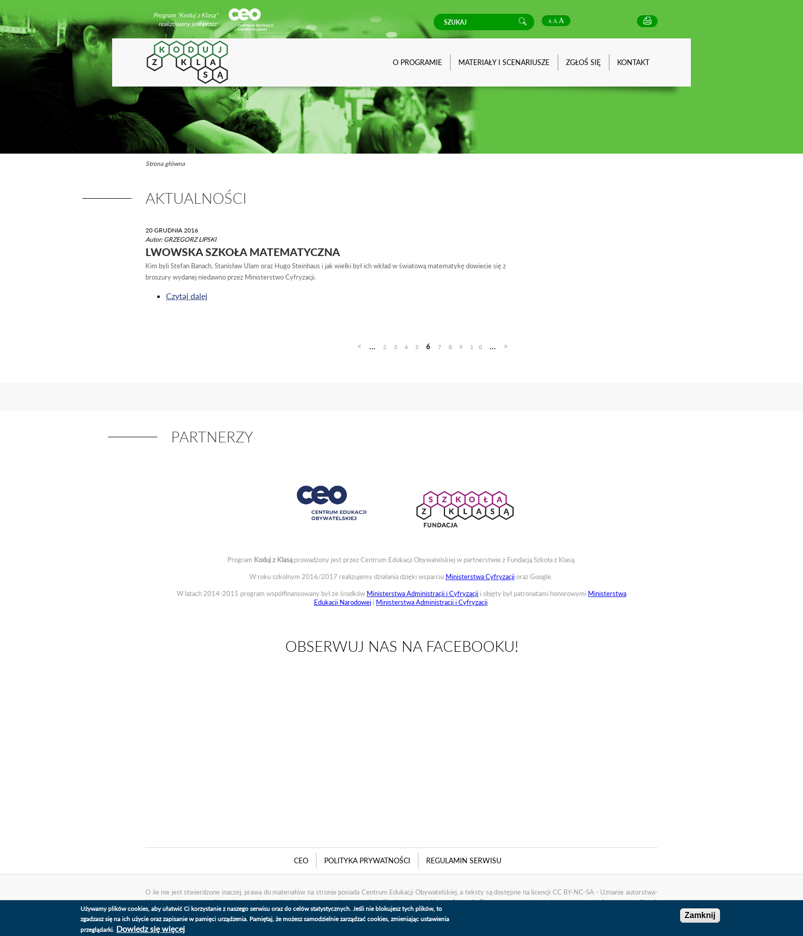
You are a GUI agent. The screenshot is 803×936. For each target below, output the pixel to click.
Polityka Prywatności (367, 860)
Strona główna (165, 163)
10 (479, 347)
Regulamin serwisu (463, 860)
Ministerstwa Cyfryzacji (480, 576)
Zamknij (700, 915)
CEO (301, 860)
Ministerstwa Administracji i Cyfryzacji (422, 593)
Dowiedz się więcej (150, 928)
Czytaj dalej (186, 296)
